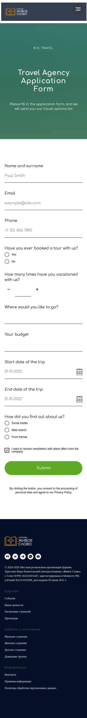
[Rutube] (7, 556)
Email (10, 193)
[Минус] (9, 289)
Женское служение (16, 643)
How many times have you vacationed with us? (41, 277)
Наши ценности (14, 605)
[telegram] (23, 556)
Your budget (17, 334)
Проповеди (11, 618)
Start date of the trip (25, 362)
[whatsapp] (30, 556)
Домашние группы (16, 656)
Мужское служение (16, 636)
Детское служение (15, 649)
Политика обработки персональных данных (30, 688)
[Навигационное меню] (78, 9)
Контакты (10, 674)
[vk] (15, 556)
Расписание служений (18, 611)
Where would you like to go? (31, 307)
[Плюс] (37, 289)
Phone (11, 221)
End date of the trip (24, 389)
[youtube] (38, 556)
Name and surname (24, 166)
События (10, 598)
